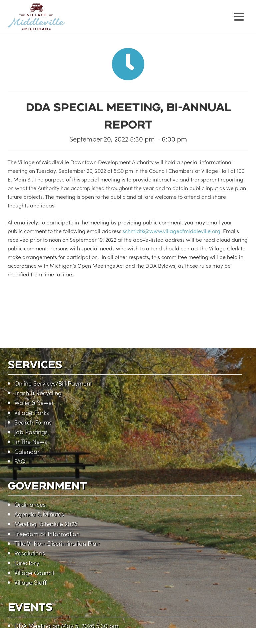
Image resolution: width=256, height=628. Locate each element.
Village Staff (30, 582)
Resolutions (29, 553)
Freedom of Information (47, 533)
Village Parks (31, 412)
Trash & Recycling (38, 393)
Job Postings (31, 432)
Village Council (34, 572)
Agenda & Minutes (39, 514)
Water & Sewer (34, 402)
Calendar (27, 451)
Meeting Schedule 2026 (46, 523)
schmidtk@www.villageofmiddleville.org (171, 230)
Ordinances (30, 504)
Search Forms (33, 422)
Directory (26, 562)
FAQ (19, 461)
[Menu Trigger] (239, 16)
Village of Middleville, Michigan (78, 22)
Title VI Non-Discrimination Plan (57, 543)
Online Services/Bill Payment (53, 383)
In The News (30, 441)
